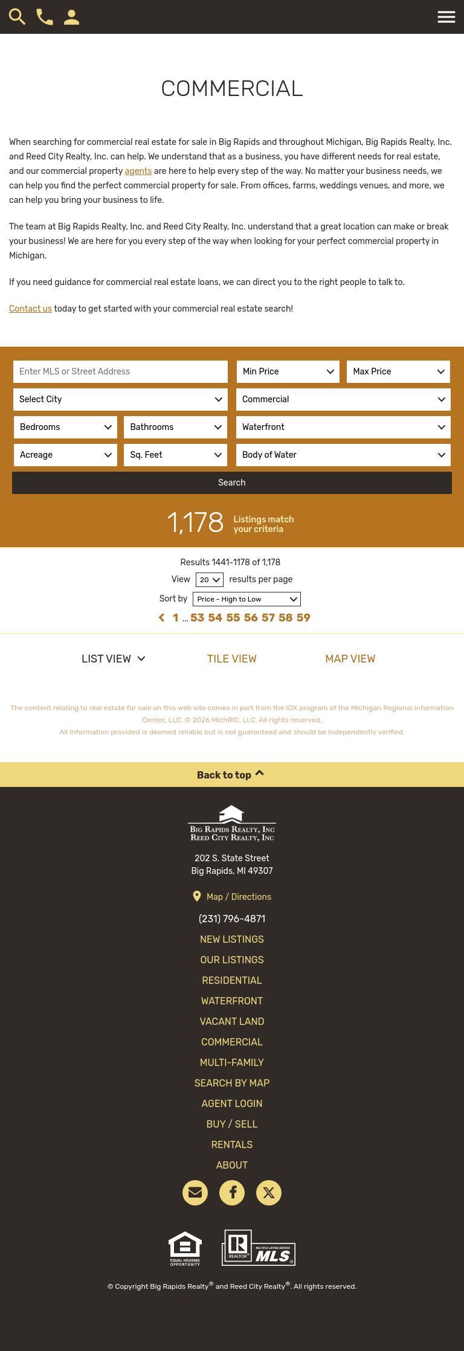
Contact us (30, 309)
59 (304, 617)
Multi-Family (232, 1062)
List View (106, 659)
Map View (350, 659)
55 (233, 617)
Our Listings (231, 960)
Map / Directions (239, 897)
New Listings (232, 939)
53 (197, 617)
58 (286, 617)
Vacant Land (231, 1021)
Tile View (232, 659)
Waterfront (232, 1001)
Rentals (232, 1144)
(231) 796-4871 (232, 919)
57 (268, 617)
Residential (232, 980)
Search (232, 483)
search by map (232, 1083)
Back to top (224, 775)
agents (138, 171)
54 (215, 617)
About (232, 1165)
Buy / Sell (232, 1124)
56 (251, 617)
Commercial (232, 1042)
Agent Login (231, 1103)
